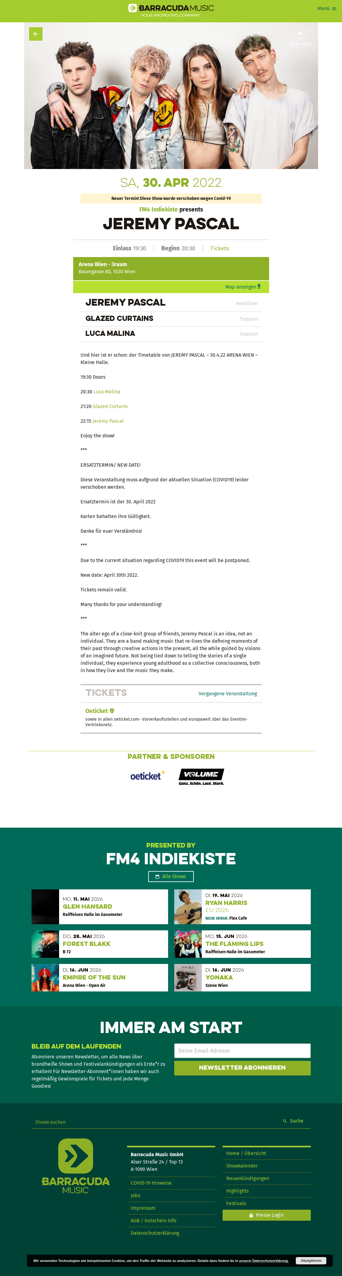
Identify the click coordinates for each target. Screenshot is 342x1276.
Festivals (236, 1203)
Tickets (219, 248)
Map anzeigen (240, 287)
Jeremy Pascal (108, 421)
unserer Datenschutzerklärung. (264, 1261)
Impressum (143, 1208)
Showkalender (242, 1166)
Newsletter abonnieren (242, 1068)
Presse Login (270, 1215)
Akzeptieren (311, 1261)
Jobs (135, 1195)
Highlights (237, 1191)
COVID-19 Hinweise (151, 1183)
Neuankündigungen (247, 1178)
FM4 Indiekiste (158, 209)
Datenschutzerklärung (155, 1233)
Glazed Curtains (110, 406)
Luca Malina (106, 392)
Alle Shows (174, 876)
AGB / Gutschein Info (153, 1220)
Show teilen (300, 44)
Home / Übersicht (246, 1153)
